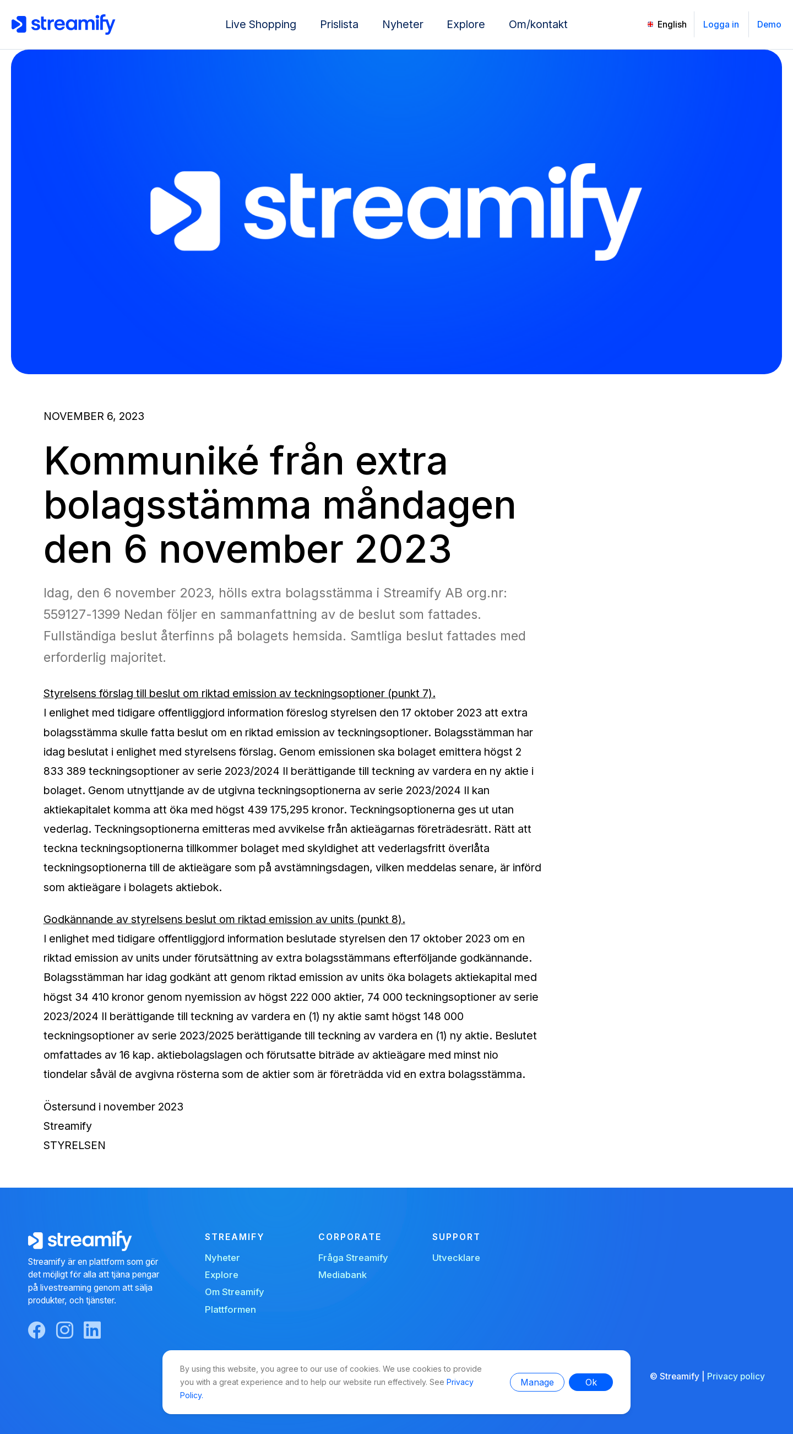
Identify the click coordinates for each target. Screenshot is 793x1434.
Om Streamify (234, 1291)
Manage (537, 1382)
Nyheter (402, 24)
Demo (769, 24)
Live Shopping (260, 24)
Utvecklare (456, 1257)
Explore (466, 24)
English (672, 24)
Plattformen (230, 1309)
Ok (591, 1382)
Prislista (339, 24)
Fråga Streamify (353, 1257)
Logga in (721, 24)
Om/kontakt (538, 24)
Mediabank (342, 1274)
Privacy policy (736, 1376)
